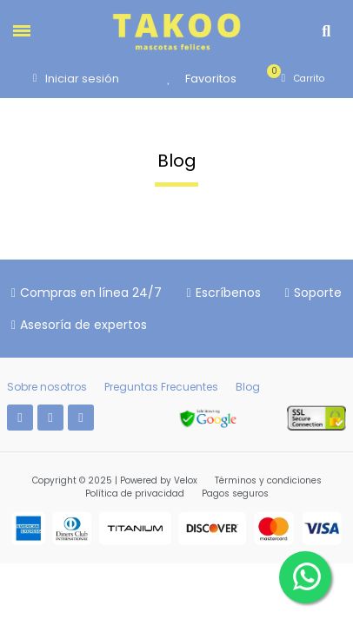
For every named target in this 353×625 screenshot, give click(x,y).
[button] (326, 30)
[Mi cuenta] (76, 78)
